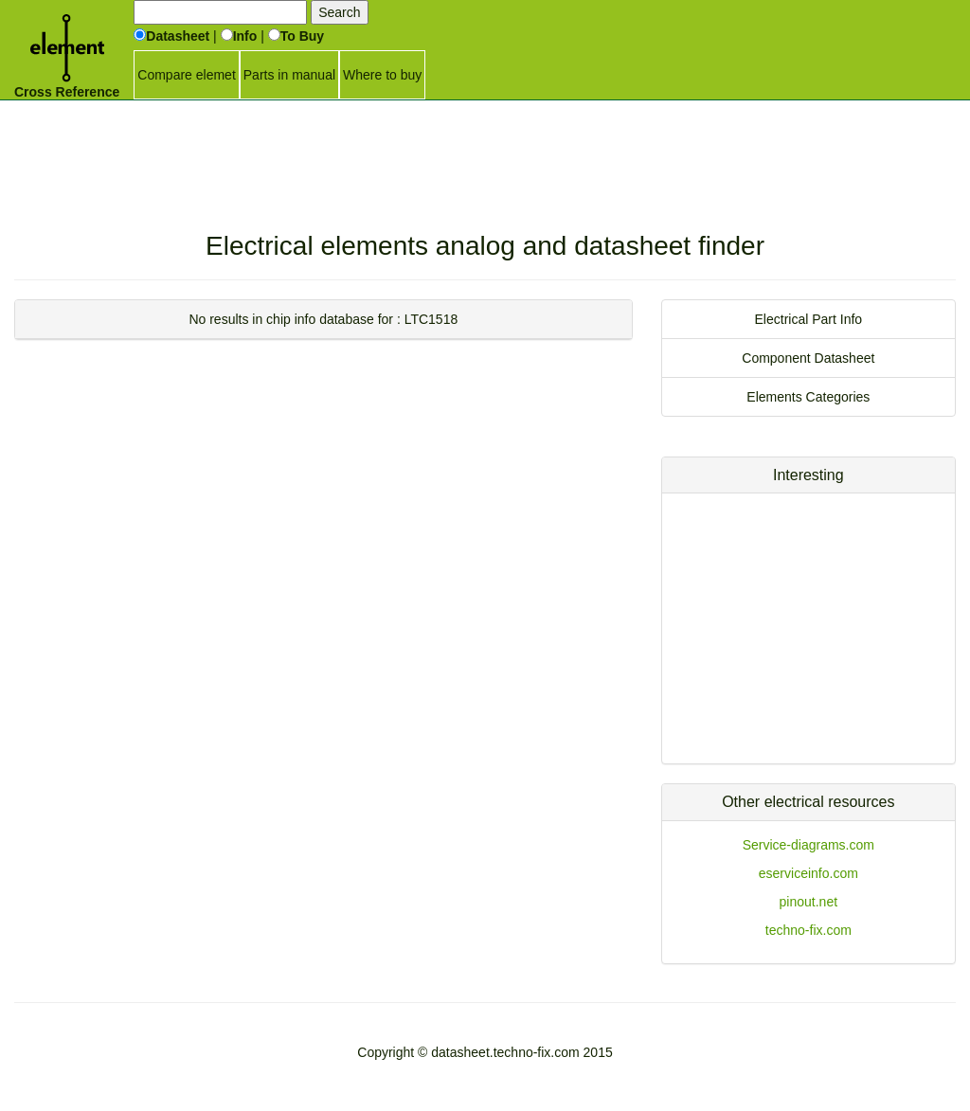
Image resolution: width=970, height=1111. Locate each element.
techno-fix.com (808, 930)
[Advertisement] (485, 146)
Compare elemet (186, 74)
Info (239, 36)
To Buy (296, 36)
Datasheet (171, 36)
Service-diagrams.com (808, 844)
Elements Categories (808, 396)
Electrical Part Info (809, 319)
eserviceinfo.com (808, 873)
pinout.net (809, 901)
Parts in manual (289, 74)
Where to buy (382, 74)
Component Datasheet (808, 358)
